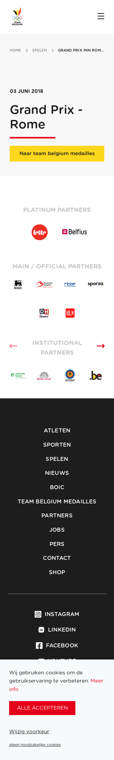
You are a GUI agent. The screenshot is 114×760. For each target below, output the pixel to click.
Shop (57, 572)
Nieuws (57, 473)
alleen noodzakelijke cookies (35, 745)
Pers (57, 544)
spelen (39, 50)
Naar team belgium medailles (57, 153)
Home (15, 50)
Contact (57, 558)
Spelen (57, 459)
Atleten (57, 431)
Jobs (57, 530)
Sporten (57, 445)
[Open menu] (101, 17)
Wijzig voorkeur (29, 731)
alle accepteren (42, 708)
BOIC (57, 487)
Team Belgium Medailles (57, 502)
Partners (56, 516)
